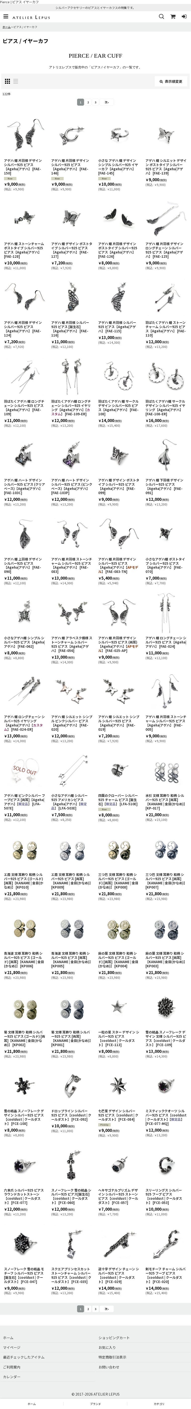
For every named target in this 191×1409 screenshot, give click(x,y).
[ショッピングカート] (172, 17)
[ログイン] (184, 17)
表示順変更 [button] (171, 81)
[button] (5, 17)
